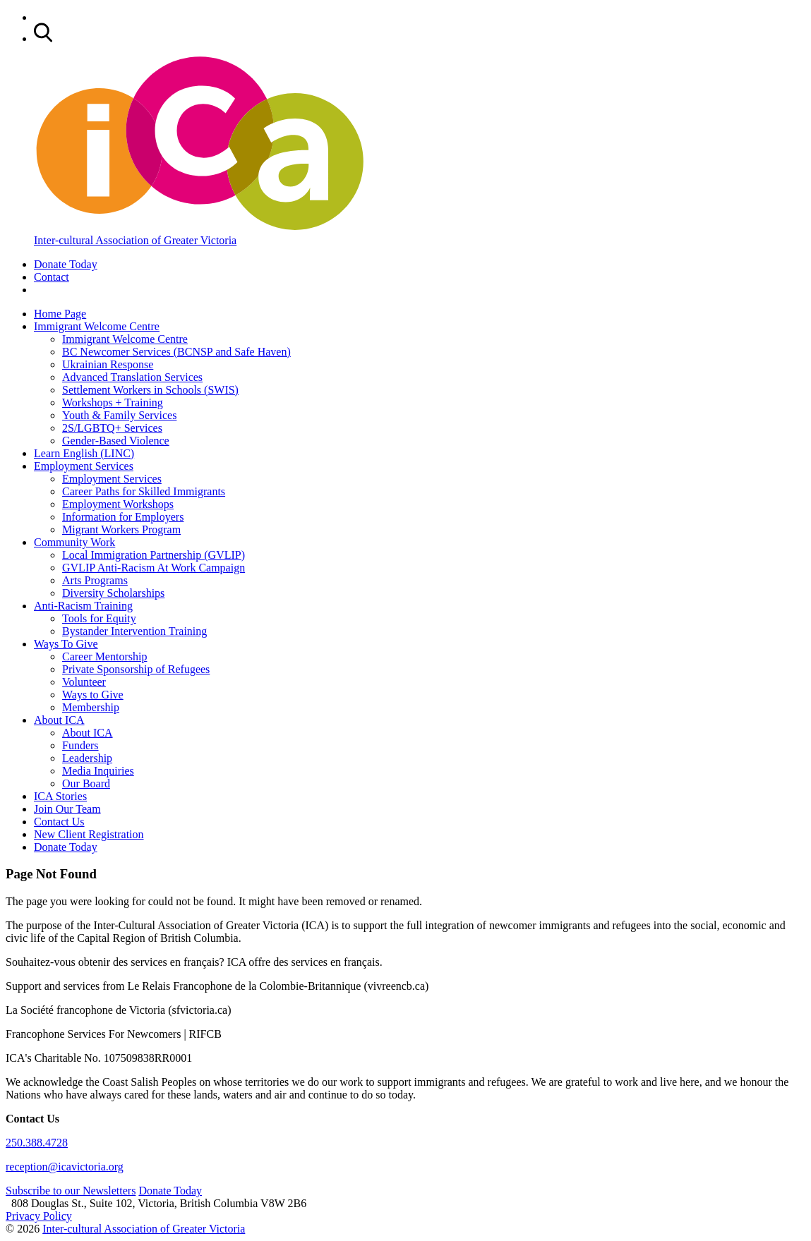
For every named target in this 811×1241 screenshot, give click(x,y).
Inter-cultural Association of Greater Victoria (143, 1229)
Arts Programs (95, 580)
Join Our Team (67, 809)
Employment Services (83, 466)
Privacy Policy (39, 1216)
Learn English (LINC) (84, 453)
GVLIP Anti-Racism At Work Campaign (153, 568)
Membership (90, 707)
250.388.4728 (37, 1143)
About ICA (59, 720)
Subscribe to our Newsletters (71, 1191)
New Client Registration (89, 834)
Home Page (60, 314)
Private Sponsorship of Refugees (136, 669)
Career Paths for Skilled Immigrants (143, 491)
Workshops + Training (112, 402)
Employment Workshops (118, 504)
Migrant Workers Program (121, 529)
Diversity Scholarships (113, 593)
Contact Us (59, 822)
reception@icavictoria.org (65, 1167)
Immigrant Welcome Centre (97, 326)
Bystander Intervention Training (134, 631)
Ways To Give (66, 644)
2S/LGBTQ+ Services (112, 428)
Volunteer (84, 682)
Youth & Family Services (119, 415)
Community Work (74, 542)
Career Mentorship (104, 656)
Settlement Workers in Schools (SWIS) (150, 390)
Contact (51, 277)
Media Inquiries (98, 771)
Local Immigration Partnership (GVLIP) (153, 555)
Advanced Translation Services (132, 377)
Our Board (86, 783)
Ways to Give (93, 695)
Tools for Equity (99, 618)
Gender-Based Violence (115, 441)
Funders (80, 745)
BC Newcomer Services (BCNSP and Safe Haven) (176, 352)
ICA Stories (60, 796)
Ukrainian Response (107, 364)
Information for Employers (123, 517)
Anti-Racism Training (83, 606)
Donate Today (65, 264)
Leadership (87, 758)
